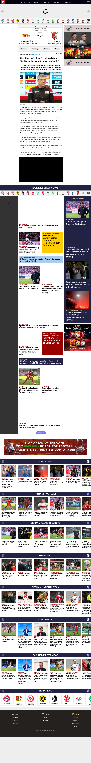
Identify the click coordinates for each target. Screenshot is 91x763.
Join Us (15, 749)
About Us (15, 743)
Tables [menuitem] (46, 2)
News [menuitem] (23, 2)
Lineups (23, 75)
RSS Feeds (75, 749)
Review (57, 75)
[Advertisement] (45, 30)
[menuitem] (10, 2)
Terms (45, 743)
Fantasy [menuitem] (56, 2)
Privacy (45, 746)
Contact (15, 746)
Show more (41, 459)
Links (75, 752)
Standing (35, 75)
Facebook (76, 746)
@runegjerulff (35, 80)
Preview (46, 75)
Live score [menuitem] (34, 2)
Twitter (76, 743)
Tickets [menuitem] (67, 2)
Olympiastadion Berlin (40, 55)
